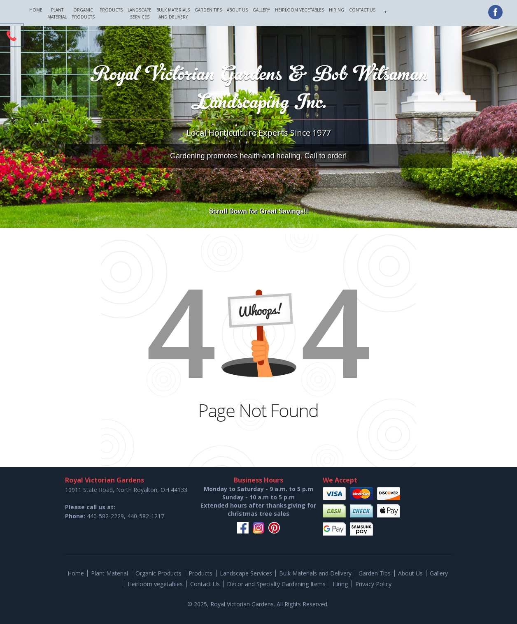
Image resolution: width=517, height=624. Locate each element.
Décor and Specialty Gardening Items (276, 584)
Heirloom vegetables (299, 10)
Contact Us (362, 10)
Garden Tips (208, 10)
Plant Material (57, 13)
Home (35, 10)
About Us (237, 10)
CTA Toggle (11, 35)
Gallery (261, 10)
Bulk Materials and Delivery (173, 13)
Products (111, 10)
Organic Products (83, 13)
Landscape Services (139, 13)
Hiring (336, 10)
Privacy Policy (373, 584)
